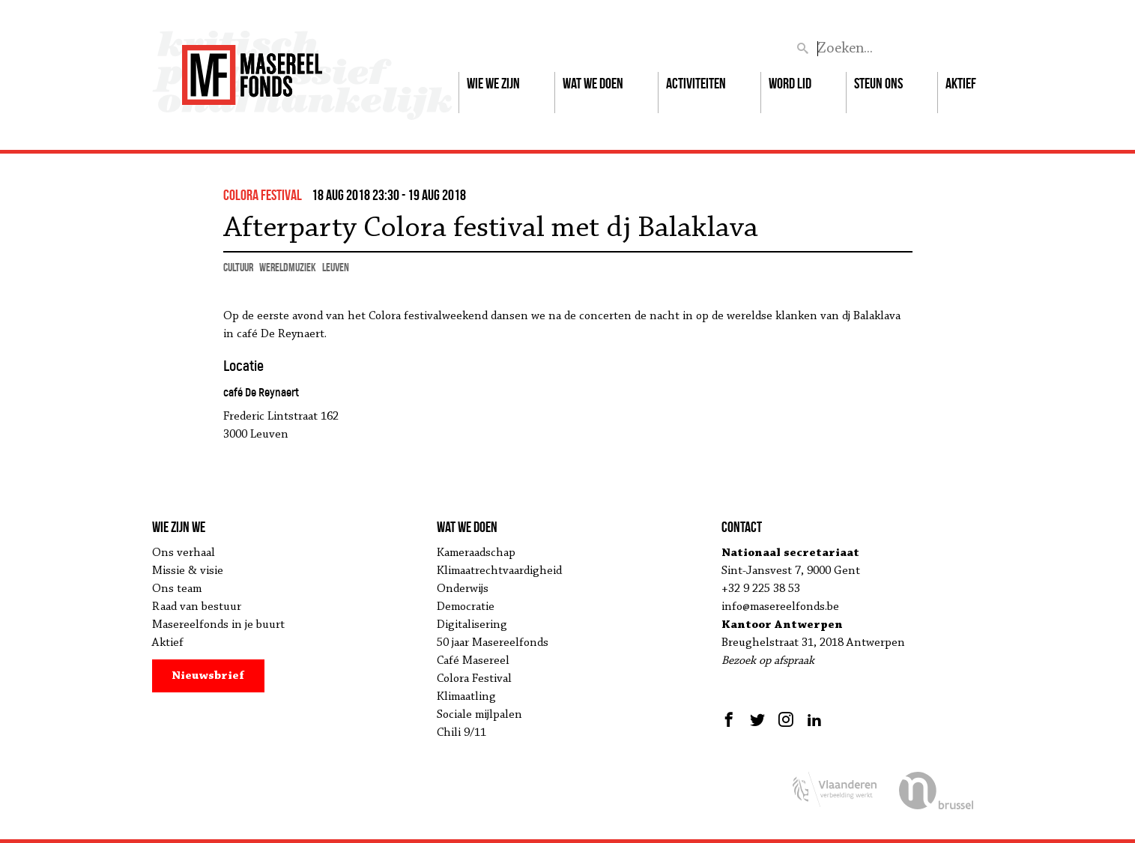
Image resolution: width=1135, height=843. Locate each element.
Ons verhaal (183, 553)
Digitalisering (472, 625)
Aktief (960, 83)
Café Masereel (473, 661)
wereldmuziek (287, 267)
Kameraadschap (476, 553)
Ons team (177, 589)
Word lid (790, 83)
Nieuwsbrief (208, 676)
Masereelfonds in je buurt (218, 625)
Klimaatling (466, 697)
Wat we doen (593, 83)
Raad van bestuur (196, 607)
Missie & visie (187, 571)
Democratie (465, 607)
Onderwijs (462, 589)
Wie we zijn (493, 83)
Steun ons (878, 83)
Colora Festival (474, 679)
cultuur (238, 267)
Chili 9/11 (461, 733)
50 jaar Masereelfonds (492, 643)
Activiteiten (696, 83)
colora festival (262, 195)
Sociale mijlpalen (479, 715)
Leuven (335, 267)
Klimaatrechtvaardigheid (499, 571)
